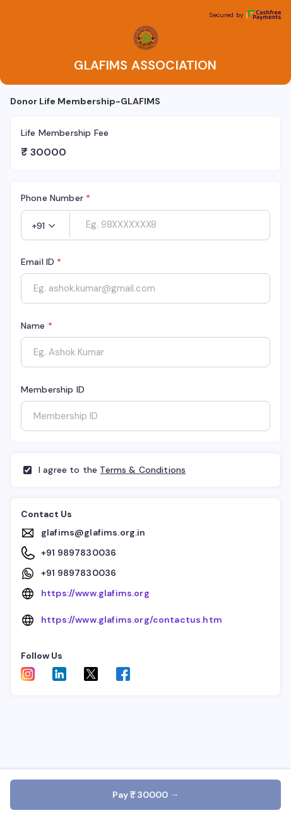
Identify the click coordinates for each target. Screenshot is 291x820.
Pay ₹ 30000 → (145, 794)
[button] (45, 226)
